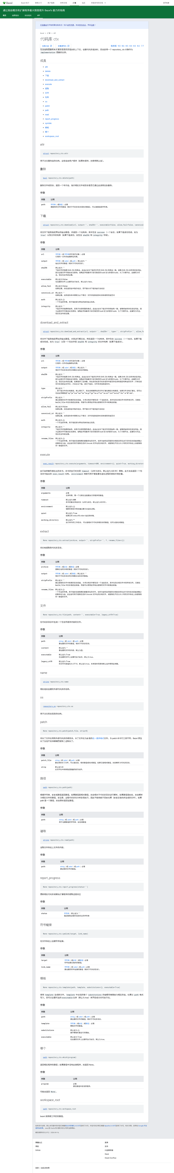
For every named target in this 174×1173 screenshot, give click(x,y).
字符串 (53, 204)
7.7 (142, 46)
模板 (47, 127)
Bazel (42, 33)
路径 (60, 204)
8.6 (123, 46)
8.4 (131, 46)
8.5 (127, 46)
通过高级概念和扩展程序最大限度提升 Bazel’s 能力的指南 (34, 10)
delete (48, 71)
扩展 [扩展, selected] (74, 3)
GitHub (166, 3)
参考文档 (63, 3)
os (46, 101)
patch (47, 106)
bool (45, 178)
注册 (92, 25)
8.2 (138, 46)
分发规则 (28, 15)
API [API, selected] (38, 15)
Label (66, 261)
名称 (47, 97)
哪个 (47, 132)
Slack (107, 1154)
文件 (47, 93)
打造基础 (43, 25)
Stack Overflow (110, 1158)
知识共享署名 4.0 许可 (73, 1126)
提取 (47, 88)
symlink (48, 123)
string (61, 641)
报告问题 (47, 46)
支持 (106, 1146)
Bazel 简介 (25, 3)
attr (46, 67)
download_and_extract (54, 80)
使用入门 (38, 3)
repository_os (49, 706)
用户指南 (51, 3)
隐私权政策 (45, 1168)
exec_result (48, 463)
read (47, 114)
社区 (83, 3)
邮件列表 (70, 25)
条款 (37, 1168)
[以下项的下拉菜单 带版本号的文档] (106, 3)
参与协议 (82, 25)
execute (48, 84)
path (47, 110)
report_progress (52, 119)
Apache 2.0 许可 (110, 1126)
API (55, 33)
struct (46, 153)
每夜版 (114, 46)
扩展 (48, 33)
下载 (47, 75)
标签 (65, 567)
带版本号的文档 (97, 3)
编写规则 (15, 15)
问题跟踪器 (109, 1150)
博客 (37, 1146)
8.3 (134, 46)
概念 (4, 15)
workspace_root (52, 136)
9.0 (119, 46)
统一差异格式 (98, 738)
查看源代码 (63, 46)
